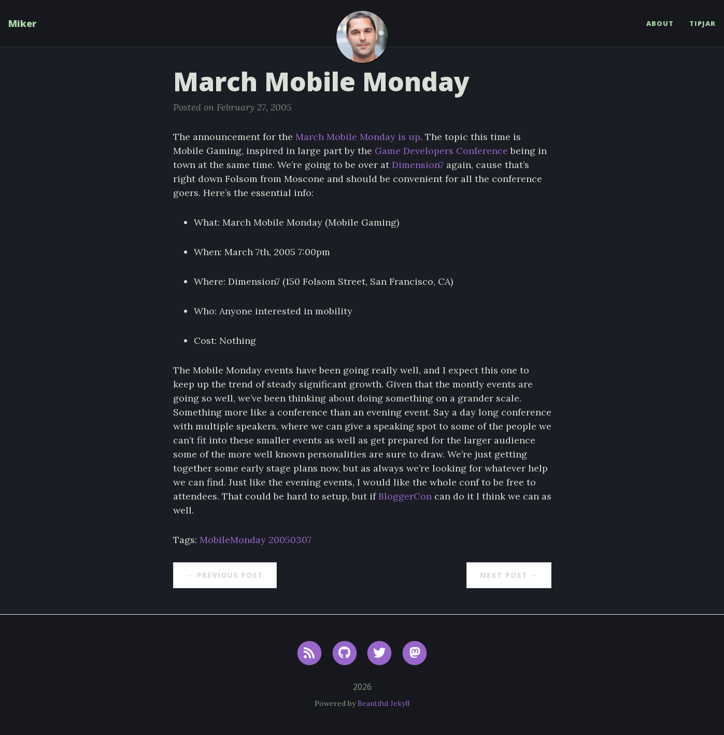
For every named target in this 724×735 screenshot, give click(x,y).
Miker (22, 23)
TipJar (702, 23)
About (660, 23)
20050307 (289, 540)
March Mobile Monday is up (357, 137)
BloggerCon (405, 496)
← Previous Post (225, 575)
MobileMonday (233, 540)
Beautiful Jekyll (383, 703)
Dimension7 (418, 165)
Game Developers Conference (441, 151)
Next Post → (509, 575)
